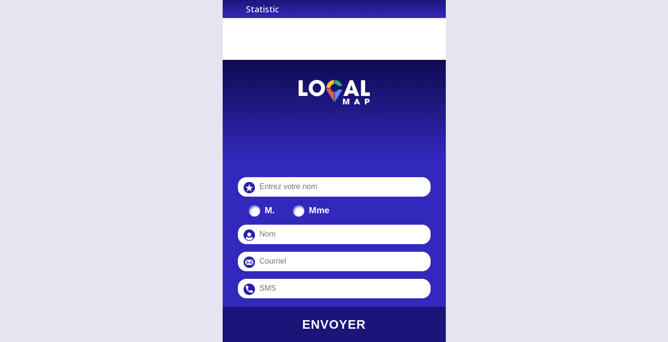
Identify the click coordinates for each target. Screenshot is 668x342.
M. (270, 210)
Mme (319, 210)
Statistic (262, 9)
